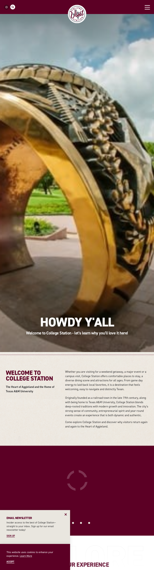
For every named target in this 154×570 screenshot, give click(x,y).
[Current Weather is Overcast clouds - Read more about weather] (6, 7)
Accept (10, 561)
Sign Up (11, 535)
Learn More (26, 556)
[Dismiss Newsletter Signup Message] (65, 514)
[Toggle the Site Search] (12, 7)
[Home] (77, 14)
